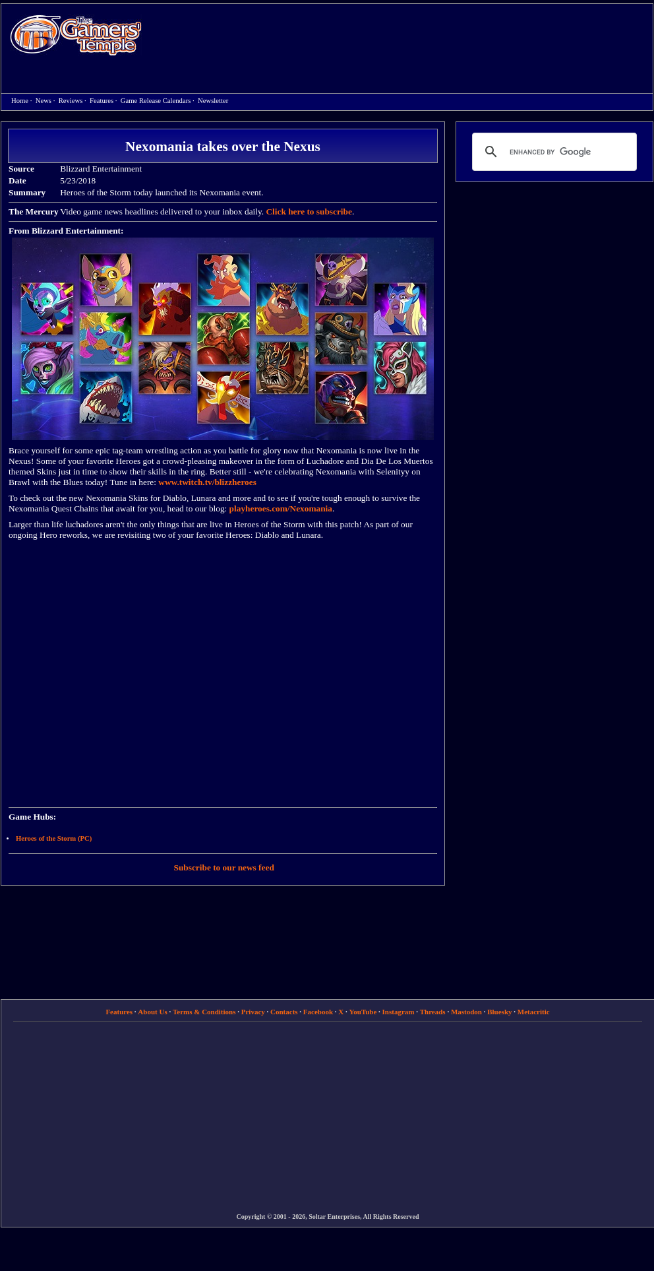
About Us (152, 1012)
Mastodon (466, 1012)
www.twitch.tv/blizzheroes (207, 482)
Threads (433, 1012)
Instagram (398, 1012)
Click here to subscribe (308, 211)
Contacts (284, 1012)
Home (76, 34)
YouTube (363, 1012)
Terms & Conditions (204, 1012)
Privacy (253, 1012)
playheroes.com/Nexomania (280, 508)
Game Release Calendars (156, 100)
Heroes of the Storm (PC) (54, 838)
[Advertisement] (335, 99)
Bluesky (499, 1012)
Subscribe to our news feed (224, 867)
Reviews (71, 100)
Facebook (318, 1012)
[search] (552, 152)
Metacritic (534, 1012)
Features (101, 100)
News (43, 100)
